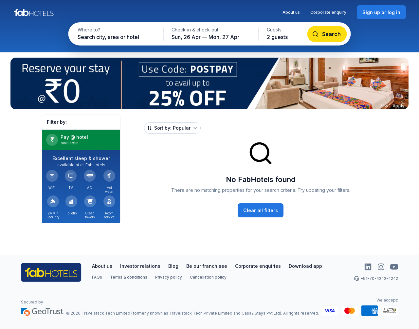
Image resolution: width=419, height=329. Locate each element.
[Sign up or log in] (381, 12)
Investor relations (140, 266)
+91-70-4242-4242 (376, 278)
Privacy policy (168, 277)
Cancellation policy (208, 277)
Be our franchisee (206, 266)
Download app (305, 266)
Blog (173, 266)
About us (291, 12)
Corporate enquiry (328, 12)
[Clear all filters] (260, 210)
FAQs (97, 277)
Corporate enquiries (258, 266)
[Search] (327, 34)
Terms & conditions (128, 277)
